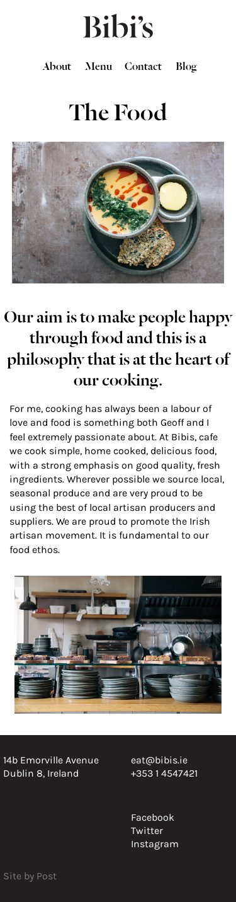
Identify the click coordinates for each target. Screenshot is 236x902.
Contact (143, 65)
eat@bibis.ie (159, 760)
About (57, 65)
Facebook (152, 817)
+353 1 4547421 (164, 773)
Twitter (147, 830)
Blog (186, 65)
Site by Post (30, 876)
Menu (98, 65)
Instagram (155, 844)
